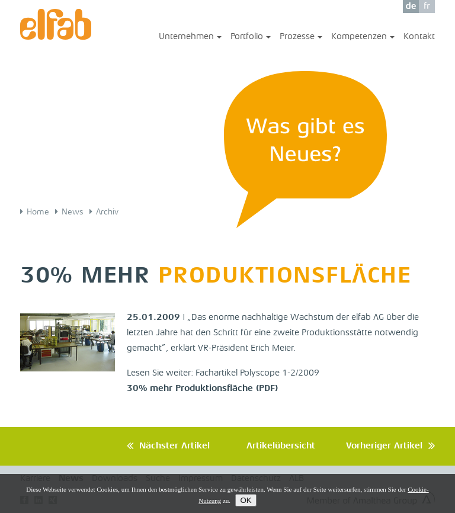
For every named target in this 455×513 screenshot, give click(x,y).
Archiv (107, 212)
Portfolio (250, 38)
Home (38, 212)
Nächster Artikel (174, 446)
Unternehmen (190, 38)
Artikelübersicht (280, 446)
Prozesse (301, 38)
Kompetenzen (363, 38)
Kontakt (419, 37)
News (73, 212)
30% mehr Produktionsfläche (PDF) (202, 388)
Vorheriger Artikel (384, 446)
